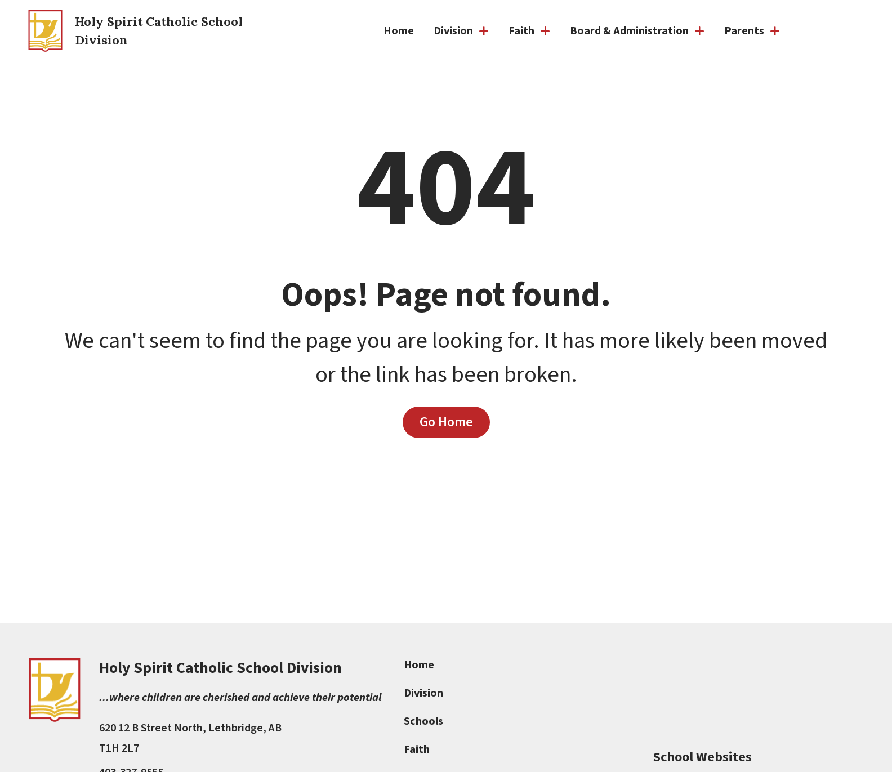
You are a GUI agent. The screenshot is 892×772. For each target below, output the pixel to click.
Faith (417, 749)
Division (424, 693)
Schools (424, 721)
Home (398, 31)
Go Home (446, 421)
